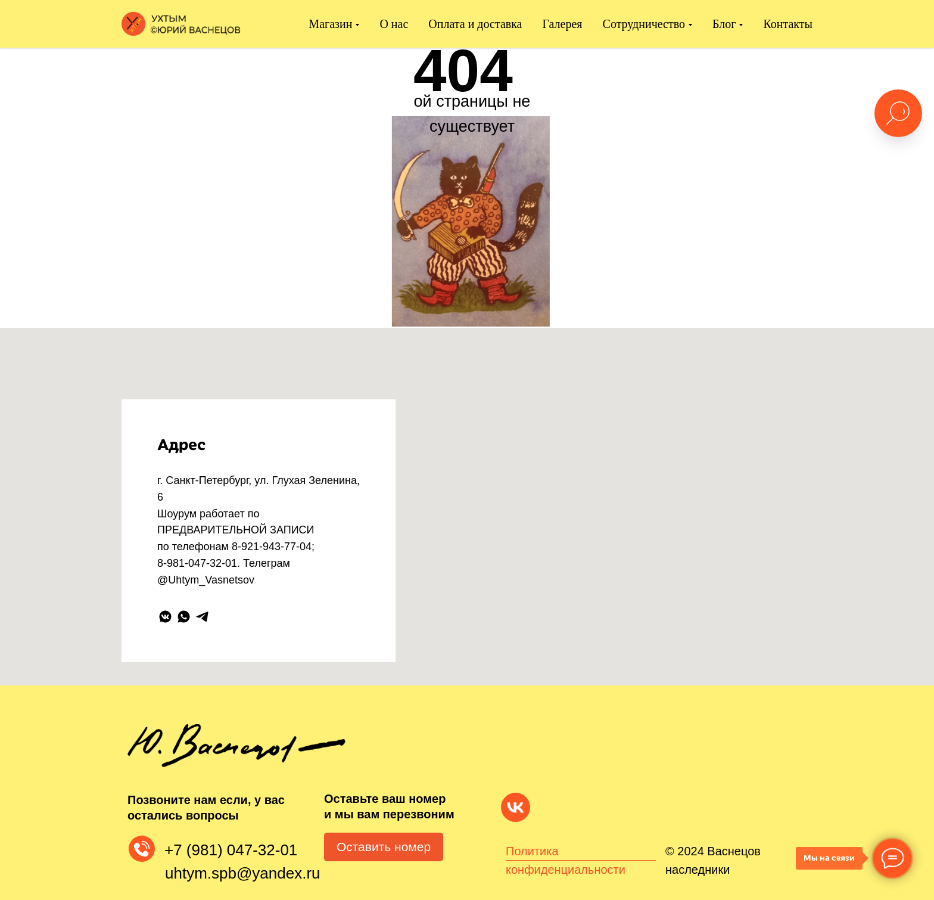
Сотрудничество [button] (644, 23)
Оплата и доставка (475, 23)
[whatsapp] (183, 616)
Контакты (787, 23)
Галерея (563, 23)
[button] (383, 847)
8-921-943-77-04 (272, 547)
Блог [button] (724, 23)
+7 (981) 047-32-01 (230, 850)
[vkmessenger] (165, 616)
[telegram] (202, 616)
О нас (393, 23)
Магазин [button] (330, 23)
